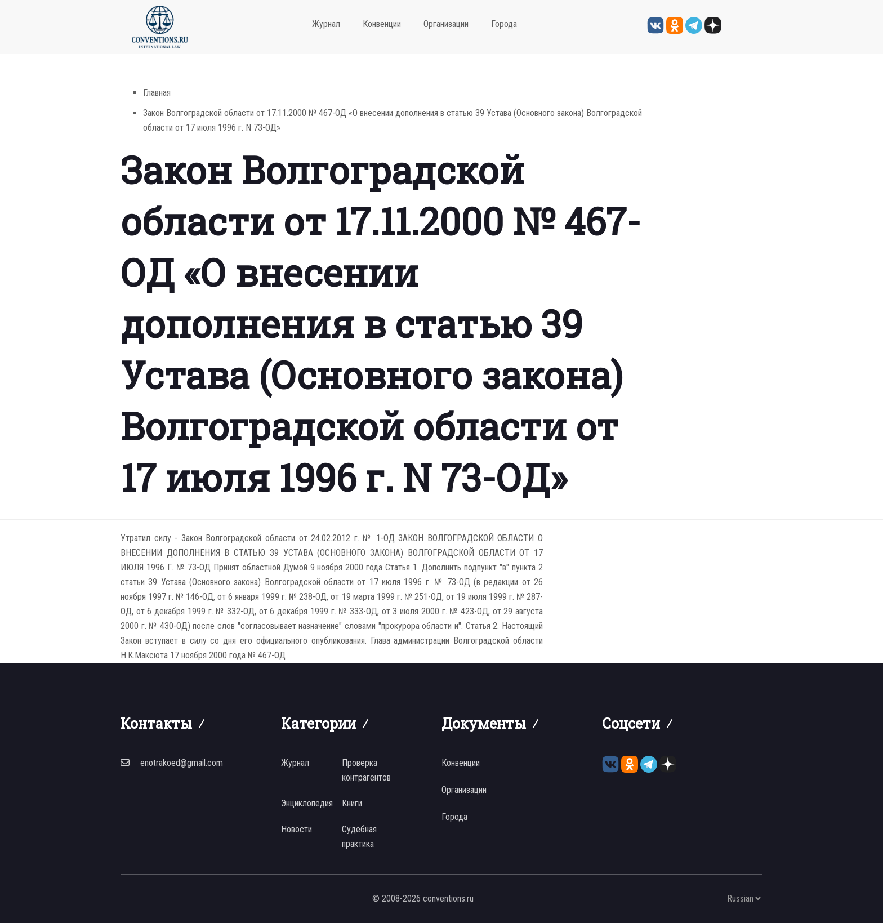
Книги (352, 803)
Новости (296, 829)
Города (504, 24)
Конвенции (382, 24)
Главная (157, 92)
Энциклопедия (307, 803)
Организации (446, 24)
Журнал (326, 24)
